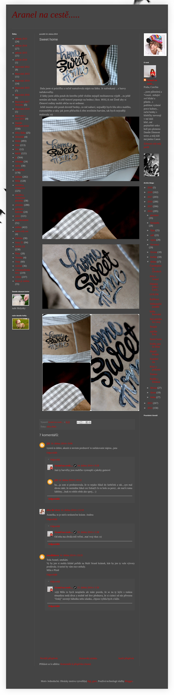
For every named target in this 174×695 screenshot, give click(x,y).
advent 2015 (21, 52)
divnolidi (19, 137)
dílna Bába (51, 426)
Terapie (153, 326)
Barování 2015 (22, 88)
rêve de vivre (53, 510)
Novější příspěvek (49, 658)
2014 (150, 211)
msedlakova (53, 555)
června (154, 252)
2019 (150, 187)
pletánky (19, 205)
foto (17, 149)
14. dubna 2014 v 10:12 (70, 480)
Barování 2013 (22, 73)
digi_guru (92, 681)
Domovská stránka (88, 658)
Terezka (19, 257)
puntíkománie (21, 220)
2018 (150, 192)
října (152, 230)
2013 (150, 403)
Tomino (153, 374)
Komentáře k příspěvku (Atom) (76, 664)
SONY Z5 (20, 246)
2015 (150, 206)
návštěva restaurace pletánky (20, 198)
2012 (150, 408)
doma (18, 141)
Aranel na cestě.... (63, 465)
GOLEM (154, 294)
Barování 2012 (22, 67)
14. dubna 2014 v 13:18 (72, 510)
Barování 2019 (22, 109)
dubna (153, 261)
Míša (17, 181)
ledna (153, 397)
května (154, 257)
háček (18, 153)
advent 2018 (21, 59)
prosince (154, 215)
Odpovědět (52, 452)
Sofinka (19, 238)
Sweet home (156, 339)
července (154, 244)
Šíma (17, 253)
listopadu (154, 222)
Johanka (19, 161)
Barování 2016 (22, 94)
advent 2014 (21, 45)
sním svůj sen (21, 231)
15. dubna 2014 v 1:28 (88, 532)
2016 (150, 201)
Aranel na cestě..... (46, 15)
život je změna (22, 281)
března (154, 388)
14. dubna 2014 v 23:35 (71, 555)
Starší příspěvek (126, 658)
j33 (48, 443)
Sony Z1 (19, 242)
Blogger (129, 681)
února (153, 392)
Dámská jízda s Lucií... (154, 287)
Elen (17, 145)
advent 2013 (21, 38)
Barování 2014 (22, 80)
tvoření (18, 266)
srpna (153, 240)
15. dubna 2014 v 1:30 (88, 587)
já (16, 157)
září (152, 235)
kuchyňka (20, 170)
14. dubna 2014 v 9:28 (88, 465)
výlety (18, 277)
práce (17, 216)
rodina (18, 227)
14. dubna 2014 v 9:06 (61, 443)
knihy (18, 165)
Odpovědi (55, 459)
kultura (18, 176)
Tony (17, 261)
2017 (150, 197)
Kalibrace (154, 299)
